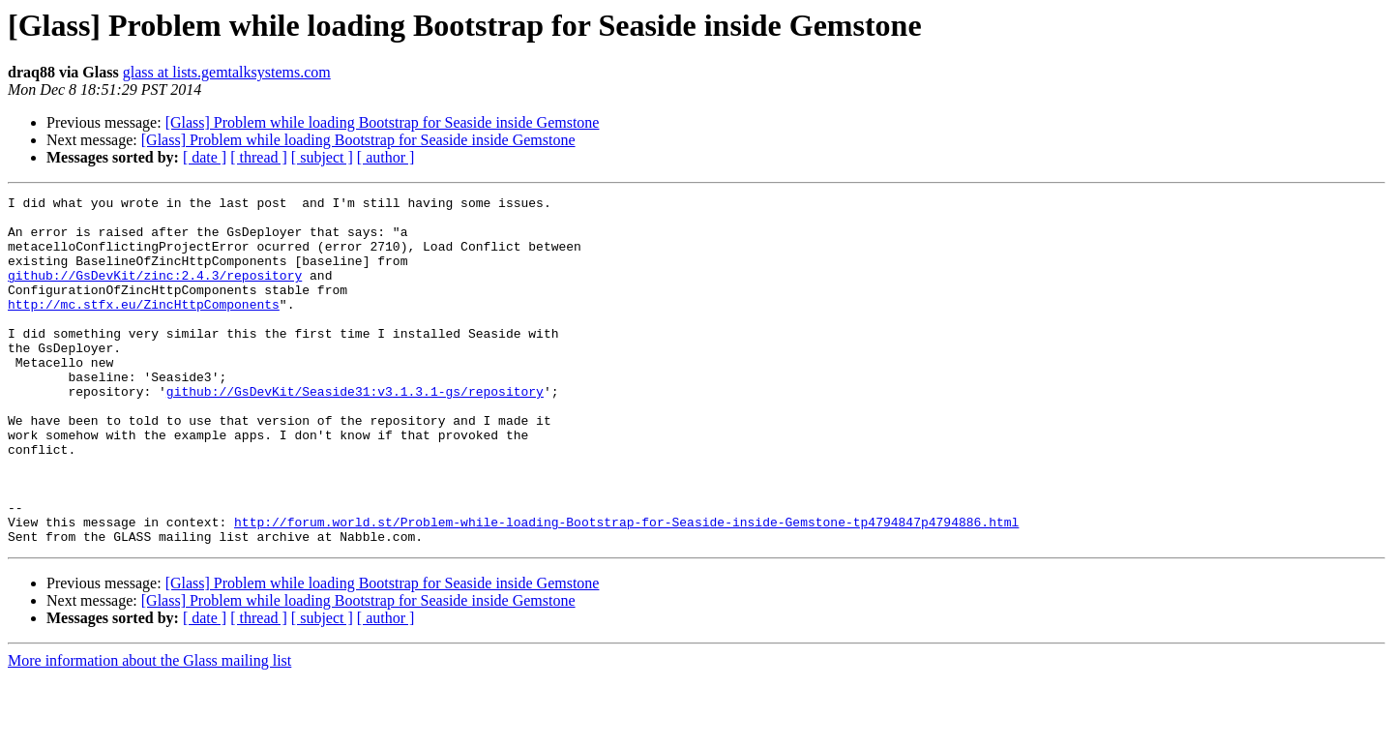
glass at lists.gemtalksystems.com (227, 72)
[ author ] (386, 157)
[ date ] (204, 157)
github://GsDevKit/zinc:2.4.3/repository (155, 292)
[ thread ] (258, 157)
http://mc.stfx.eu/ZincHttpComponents (144, 327)
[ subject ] (322, 157)
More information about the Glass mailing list (149, 730)
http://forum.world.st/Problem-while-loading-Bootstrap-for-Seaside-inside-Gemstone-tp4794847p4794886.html (626, 588)
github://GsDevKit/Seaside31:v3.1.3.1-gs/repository (355, 431)
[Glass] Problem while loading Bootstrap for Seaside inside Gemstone (382, 122)
